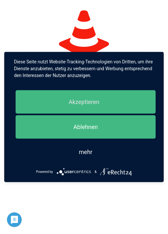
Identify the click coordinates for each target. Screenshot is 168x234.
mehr (85, 152)
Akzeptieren (84, 101)
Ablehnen (85, 127)
